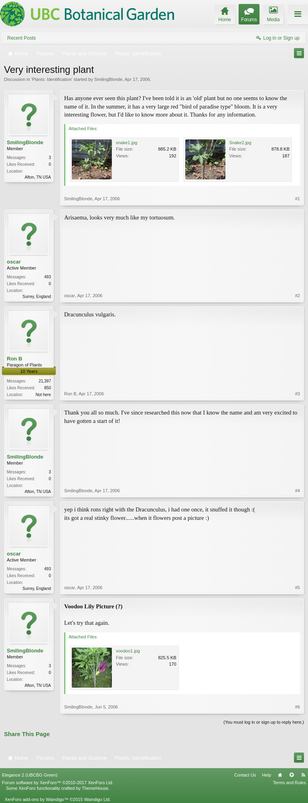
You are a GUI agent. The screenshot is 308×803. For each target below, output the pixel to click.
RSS (303, 775)
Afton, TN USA (38, 177)
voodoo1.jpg (128, 650)
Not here (43, 394)
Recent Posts (21, 38)
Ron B (14, 359)
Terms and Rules (289, 782)
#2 (297, 295)
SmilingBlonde (108, 79)
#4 (297, 490)
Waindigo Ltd (96, 799)
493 (47, 277)
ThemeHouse (95, 788)
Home (280, 775)
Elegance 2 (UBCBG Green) (29, 775)
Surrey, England (36, 296)
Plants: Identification (51, 79)
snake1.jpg (126, 142)
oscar (14, 262)
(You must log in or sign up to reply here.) (263, 722)
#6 (297, 706)
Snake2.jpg (240, 142)
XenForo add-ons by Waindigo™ (36, 799)
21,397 (44, 381)
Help (266, 775)
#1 (297, 198)
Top (291, 775)
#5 (297, 587)
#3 (297, 393)
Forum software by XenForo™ (57, 782)
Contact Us (245, 775)
